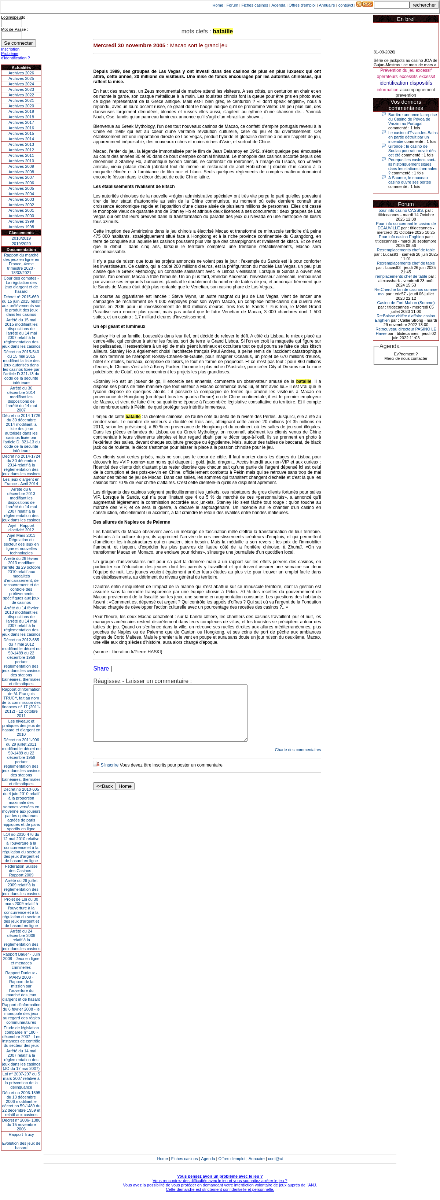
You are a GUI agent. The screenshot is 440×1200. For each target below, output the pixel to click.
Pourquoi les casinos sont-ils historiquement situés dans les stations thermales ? (412, 166)
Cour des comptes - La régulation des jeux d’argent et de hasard (21, 284)
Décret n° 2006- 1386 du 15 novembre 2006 (21, 1124)
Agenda (278, 5)
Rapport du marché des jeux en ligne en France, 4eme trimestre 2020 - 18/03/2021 (21, 264)
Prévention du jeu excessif (406, 70)
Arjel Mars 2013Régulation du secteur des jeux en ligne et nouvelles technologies (21, 544)
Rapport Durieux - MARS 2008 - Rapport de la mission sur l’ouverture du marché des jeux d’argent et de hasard (21, 986)
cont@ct (345, 5)
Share (101, 668)
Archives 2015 (21, 133)
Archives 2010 (21, 161)
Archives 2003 (21, 199)
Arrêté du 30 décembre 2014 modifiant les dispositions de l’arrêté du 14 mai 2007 (21, 399)
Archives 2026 (21, 73)
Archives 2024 (21, 84)
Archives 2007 (21, 177)
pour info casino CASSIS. (401, 210)
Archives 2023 (21, 89)
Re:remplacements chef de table (406, 250)
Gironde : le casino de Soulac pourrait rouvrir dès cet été (412, 150)
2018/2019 (21, 238)
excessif (427, 76)
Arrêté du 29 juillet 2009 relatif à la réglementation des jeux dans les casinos (21, 887)
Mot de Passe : (14, 29)
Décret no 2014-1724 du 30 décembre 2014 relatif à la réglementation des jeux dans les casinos (21, 465)
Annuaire (327, 5)
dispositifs (421, 83)
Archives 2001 (21, 210)
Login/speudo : (14, 17)
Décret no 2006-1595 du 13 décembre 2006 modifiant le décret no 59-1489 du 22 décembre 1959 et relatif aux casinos (21, 1103)
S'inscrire (109, 776)
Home (218, 5)
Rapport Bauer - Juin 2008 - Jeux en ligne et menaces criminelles (21, 961)
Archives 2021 (21, 100)
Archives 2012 (21, 150)
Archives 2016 (21, 128)
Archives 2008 (21, 172)
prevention (406, 95)
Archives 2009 (21, 166)
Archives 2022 (21, 95)
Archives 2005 (21, 188)
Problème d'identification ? (15, 55)
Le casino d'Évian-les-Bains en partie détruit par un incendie (413, 137)
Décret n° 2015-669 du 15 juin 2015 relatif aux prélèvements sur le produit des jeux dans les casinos (21, 306)
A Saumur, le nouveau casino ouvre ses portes (409, 180)
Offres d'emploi (302, 5)
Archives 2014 (21, 139)
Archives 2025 (21, 78)
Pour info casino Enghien (401, 237)
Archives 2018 (21, 117)
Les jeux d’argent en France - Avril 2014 (21, 481)
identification (394, 83)
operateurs (387, 76)
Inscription (10, 49)
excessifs (408, 76)
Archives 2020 (21, 106)
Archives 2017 (21, 122)
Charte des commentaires (298, 760)
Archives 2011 (21, 155)
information (387, 89)
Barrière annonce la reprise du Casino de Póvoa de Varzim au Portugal (412, 119)
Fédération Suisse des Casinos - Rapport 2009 (21, 870)
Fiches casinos (255, 5)
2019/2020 (21, 243)
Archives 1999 (21, 221)
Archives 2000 (21, 216)
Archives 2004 (21, 194)
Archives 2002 (21, 205)
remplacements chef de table (401, 276)
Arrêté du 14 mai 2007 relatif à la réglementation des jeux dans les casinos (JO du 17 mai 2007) (21, 1060)
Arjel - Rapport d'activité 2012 (21, 527)
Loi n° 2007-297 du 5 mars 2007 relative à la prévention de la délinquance (21, 1080)
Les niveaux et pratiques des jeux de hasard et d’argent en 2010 (21, 727)
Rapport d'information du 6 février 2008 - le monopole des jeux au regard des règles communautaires (21, 1013)
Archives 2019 (21, 111)
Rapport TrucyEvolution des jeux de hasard (21, 1141)
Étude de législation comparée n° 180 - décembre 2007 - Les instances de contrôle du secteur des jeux (21, 1037)
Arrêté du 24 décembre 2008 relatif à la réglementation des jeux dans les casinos (21, 940)
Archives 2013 (21, 144)
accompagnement (417, 89)
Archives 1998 (21, 227)
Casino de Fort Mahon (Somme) (405, 302)
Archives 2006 (21, 183)
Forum (232, 5)
